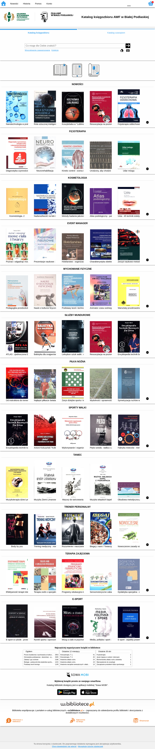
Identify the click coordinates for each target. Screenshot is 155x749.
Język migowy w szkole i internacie (108, 657)
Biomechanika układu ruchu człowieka (109, 659)
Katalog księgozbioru (38, 33)
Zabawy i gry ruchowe (31, 659)
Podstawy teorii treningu (32, 664)
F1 (134, 3)
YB (116, 3)
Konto (49, 3)
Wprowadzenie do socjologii (106, 662)
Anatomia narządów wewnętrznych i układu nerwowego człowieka (81, 664)
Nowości (14, 3)
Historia (26, 3)
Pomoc (38, 3)
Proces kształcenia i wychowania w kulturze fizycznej (41, 655)
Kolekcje (54, 50)
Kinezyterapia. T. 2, (66, 657)
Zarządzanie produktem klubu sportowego (110, 664)
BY (122, 3)
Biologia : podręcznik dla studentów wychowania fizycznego (43, 662)
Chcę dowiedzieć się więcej (64, 746)
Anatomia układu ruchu (67, 659)
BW (110, 3)
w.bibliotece (75, 710)
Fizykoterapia (101, 655)
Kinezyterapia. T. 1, (66, 655)
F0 (128, 3)
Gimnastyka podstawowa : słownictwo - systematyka (41, 657)
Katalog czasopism (116, 33)
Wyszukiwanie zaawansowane (37, 50)
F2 (140, 3)
